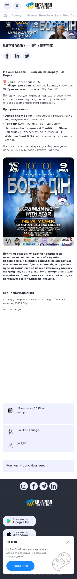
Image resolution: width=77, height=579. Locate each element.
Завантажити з (21, 521)
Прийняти (20, 566)
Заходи (17, 15)
